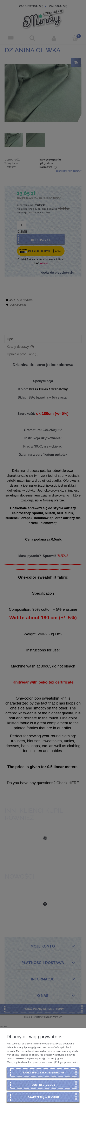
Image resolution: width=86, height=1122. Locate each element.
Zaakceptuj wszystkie (43, 1097)
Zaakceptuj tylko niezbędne (43, 1072)
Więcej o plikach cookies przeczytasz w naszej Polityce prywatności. (42, 1062)
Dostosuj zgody (43, 1085)
